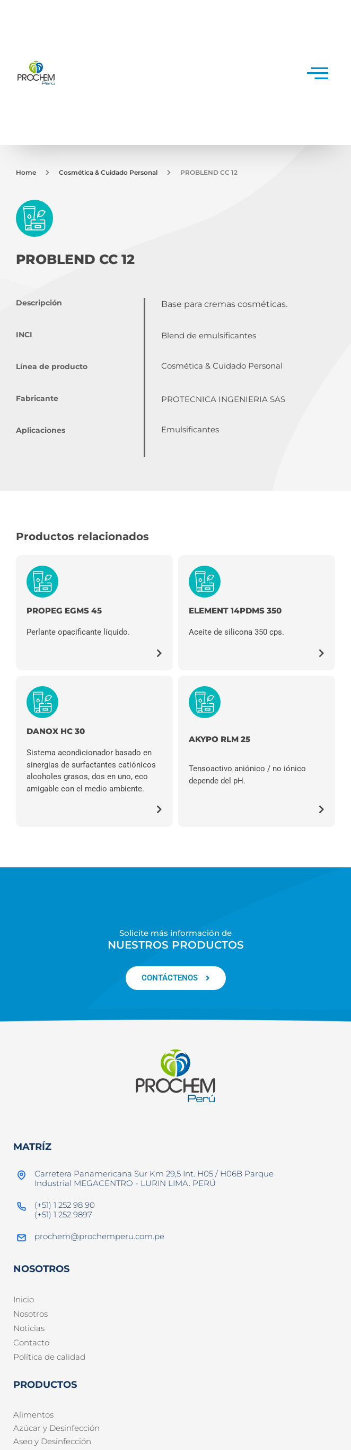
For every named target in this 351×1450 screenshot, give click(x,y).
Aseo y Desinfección (52, 1441)
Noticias (29, 1328)
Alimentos (33, 1415)
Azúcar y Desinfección (56, 1428)
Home (26, 172)
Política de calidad (49, 1357)
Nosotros (30, 1314)
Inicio (23, 1299)
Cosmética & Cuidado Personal (108, 172)
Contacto (31, 1342)
